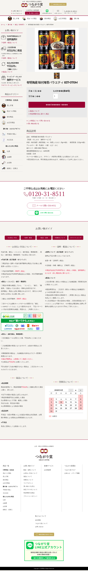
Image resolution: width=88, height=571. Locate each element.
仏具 (8, 151)
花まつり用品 (32, 18)
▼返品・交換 (44, 238)
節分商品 (47, 18)
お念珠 (9, 163)
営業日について (28, 480)
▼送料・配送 (28, 238)
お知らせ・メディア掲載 (72, 474)
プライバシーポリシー (30, 497)
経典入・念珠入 (12, 168)
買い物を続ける (33, 123)
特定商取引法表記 (29, 493)
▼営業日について (60, 238)
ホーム (3, 24)
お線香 (9, 157)
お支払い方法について (30, 474)
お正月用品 (62, 18)
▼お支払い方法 (12, 238)
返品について (34, 111)
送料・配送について (10, 43)
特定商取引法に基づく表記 (39, 114)
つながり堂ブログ (69, 471)
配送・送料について (30, 471)
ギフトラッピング (75, 238)
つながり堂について (41, 524)
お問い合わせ (39, 527)
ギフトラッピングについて (12, 85)
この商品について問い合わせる (39, 121)
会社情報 (38, 521)
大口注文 (10, 140)
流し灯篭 (16, 18)
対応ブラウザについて (30, 490)
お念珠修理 (47, 471)
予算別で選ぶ (11, 134)
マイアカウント (17, 13)
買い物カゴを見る (29, 487)
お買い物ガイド (17, 11)
